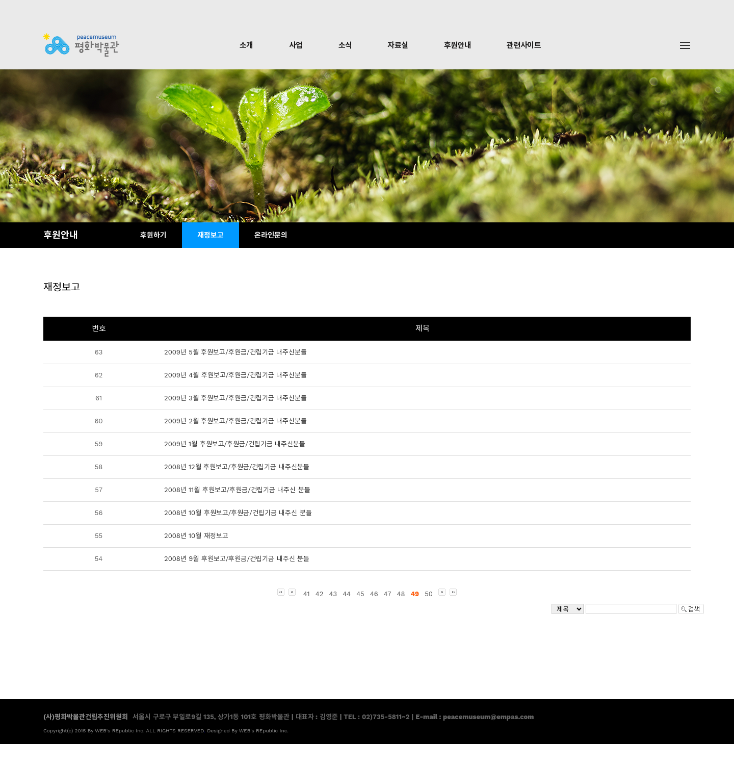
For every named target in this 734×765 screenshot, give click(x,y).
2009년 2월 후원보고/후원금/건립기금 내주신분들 (235, 421)
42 (320, 594)
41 (306, 594)
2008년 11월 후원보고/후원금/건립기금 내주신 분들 (237, 490)
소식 (345, 45)
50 (429, 594)
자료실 (397, 45)
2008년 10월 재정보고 (196, 536)
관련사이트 (524, 45)
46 (374, 594)
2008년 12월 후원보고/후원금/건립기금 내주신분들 (236, 467)
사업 (296, 45)
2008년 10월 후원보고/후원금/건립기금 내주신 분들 (238, 513)
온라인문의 (270, 235)
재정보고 (210, 235)
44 (347, 594)
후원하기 (153, 235)
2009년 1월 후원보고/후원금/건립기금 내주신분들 (234, 444)
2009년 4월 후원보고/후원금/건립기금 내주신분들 (235, 375)
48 (401, 594)
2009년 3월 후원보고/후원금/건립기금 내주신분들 (235, 398)
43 (333, 594)
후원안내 (457, 45)
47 (387, 594)
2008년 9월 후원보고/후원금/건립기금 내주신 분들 (236, 559)
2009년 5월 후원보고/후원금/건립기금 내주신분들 (235, 352)
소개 (246, 45)
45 (360, 594)
